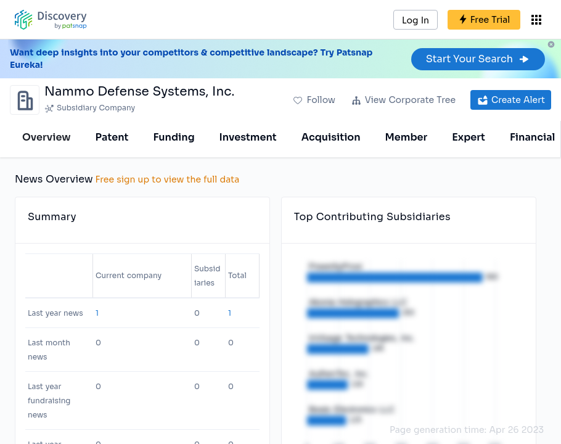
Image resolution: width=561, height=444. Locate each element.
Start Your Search (478, 58)
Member (406, 137)
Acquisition (331, 137)
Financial (532, 137)
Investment (248, 137)
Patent (112, 137)
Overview (46, 137)
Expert (468, 137)
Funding (173, 137)
